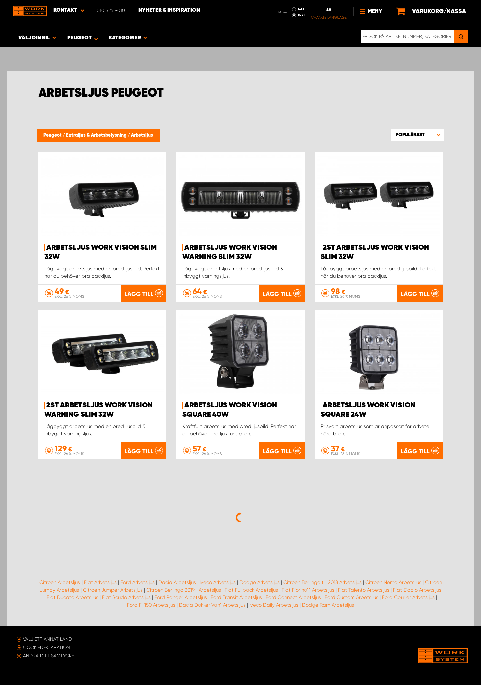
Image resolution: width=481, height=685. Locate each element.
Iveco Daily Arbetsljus (273, 605)
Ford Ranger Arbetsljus (180, 597)
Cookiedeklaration (46, 647)
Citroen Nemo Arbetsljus (393, 582)
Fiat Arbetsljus (100, 582)
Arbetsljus (142, 135)
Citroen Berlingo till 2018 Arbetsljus (322, 582)
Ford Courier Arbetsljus (408, 597)
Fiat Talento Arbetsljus (363, 590)
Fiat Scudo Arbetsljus (126, 597)
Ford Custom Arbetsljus (351, 597)
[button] (417, 135)
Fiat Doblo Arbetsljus (417, 590)
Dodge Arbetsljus (259, 582)
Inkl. (301, 9)
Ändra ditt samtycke (48, 655)
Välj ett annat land (47, 639)
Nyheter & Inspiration (169, 10)
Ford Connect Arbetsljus (293, 597)
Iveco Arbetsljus (218, 582)
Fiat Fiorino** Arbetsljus (308, 590)
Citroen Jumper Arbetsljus (113, 590)
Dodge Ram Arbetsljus (328, 605)
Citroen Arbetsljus (59, 582)
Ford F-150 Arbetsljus (151, 605)
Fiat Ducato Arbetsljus (72, 597)
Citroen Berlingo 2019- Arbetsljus (183, 590)
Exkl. (302, 15)
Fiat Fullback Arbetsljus (251, 590)
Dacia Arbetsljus (177, 582)
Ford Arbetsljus (137, 582)
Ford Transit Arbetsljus (236, 597)
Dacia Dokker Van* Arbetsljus (212, 605)
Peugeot (53, 135)
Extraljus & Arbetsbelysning (97, 135)
